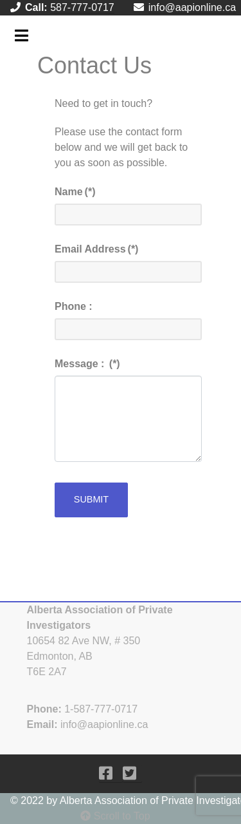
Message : (87, 363)
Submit (91, 499)
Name (75, 191)
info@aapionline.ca (192, 7)
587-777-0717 (82, 7)
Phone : (74, 306)
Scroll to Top (115, 815)
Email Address (96, 249)
